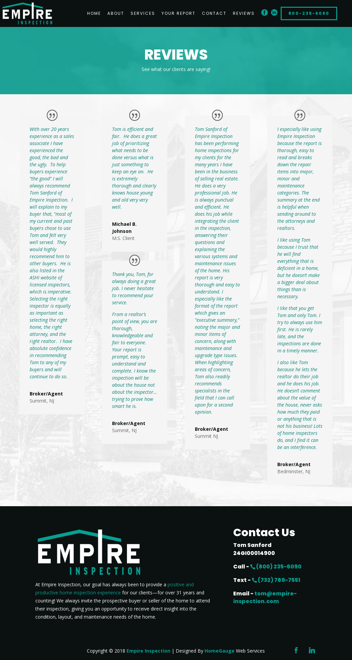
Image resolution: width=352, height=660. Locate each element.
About (115, 13)
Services (143, 13)
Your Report (179, 13)
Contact (214, 13)
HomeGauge (220, 651)
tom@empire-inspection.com (265, 597)
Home (94, 13)
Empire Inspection (148, 651)
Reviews (244, 13)
